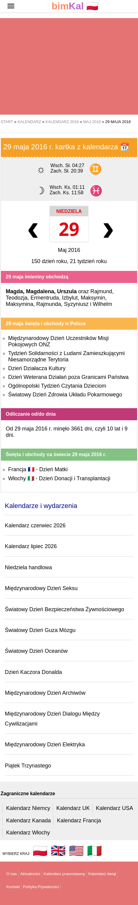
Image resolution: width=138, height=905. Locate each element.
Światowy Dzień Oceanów (36, 651)
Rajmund (101, 291)
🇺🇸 (76, 850)
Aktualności (30, 874)
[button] (11, 6)
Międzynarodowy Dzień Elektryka (45, 744)
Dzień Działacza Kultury (37, 368)
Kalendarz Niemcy (28, 808)
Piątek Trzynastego (28, 766)
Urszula (67, 291)
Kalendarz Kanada (28, 821)
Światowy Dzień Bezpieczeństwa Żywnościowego (64, 609)
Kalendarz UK (73, 808)
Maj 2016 (69, 250)
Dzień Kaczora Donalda (33, 672)
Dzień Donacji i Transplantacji (74, 478)
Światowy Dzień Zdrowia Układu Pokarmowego (65, 395)
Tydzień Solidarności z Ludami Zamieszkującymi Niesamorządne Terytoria (66, 356)
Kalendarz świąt (102, 874)
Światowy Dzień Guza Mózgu (40, 630)
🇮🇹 (94, 850)
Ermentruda (44, 298)
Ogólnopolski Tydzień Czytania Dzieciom (57, 386)
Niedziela (69, 211)
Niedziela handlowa (28, 567)
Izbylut (70, 298)
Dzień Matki (53, 469)
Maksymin (93, 298)
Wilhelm (102, 304)
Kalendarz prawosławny (64, 874)
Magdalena (40, 291)
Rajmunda (48, 304)
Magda (14, 291)
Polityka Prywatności (41, 886)
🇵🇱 (75, 6)
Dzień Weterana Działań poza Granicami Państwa (68, 377)
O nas (11, 874)
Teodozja (16, 298)
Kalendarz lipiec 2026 (31, 546)
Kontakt (13, 886)
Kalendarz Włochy (28, 833)
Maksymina (19, 304)
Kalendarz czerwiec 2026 (35, 525)
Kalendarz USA (114, 808)
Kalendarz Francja (79, 821)
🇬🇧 (58, 850)
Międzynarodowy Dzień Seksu (41, 588)
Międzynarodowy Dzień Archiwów (45, 693)
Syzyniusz (76, 304)
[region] (69, 66)
